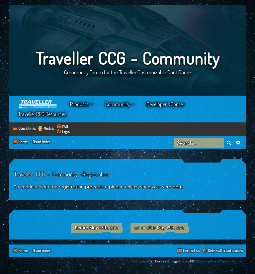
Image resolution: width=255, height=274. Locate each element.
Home (38, 104)
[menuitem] (62, 126)
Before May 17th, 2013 (97, 228)
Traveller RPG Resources (42, 114)
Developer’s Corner (165, 104)
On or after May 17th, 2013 (159, 228)
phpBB (189, 261)
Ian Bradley (158, 261)
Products (79, 104)
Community (117, 104)
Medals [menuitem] (48, 128)
